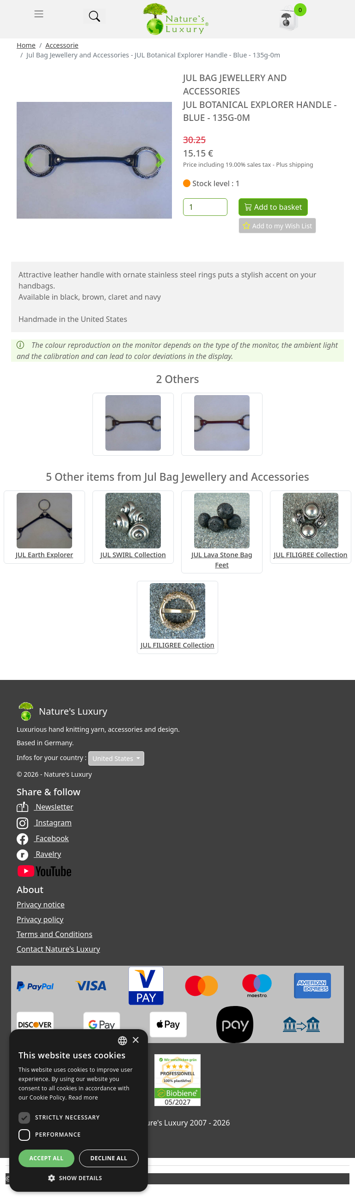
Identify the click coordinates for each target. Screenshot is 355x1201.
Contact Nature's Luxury (58, 949)
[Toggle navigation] (38, 13)
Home (26, 45)
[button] (28, 160)
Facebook (43, 838)
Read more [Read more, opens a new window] (83, 1097)
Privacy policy (40, 919)
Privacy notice (41, 904)
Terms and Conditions (54, 934)
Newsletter (45, 807)
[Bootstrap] (62, 711)
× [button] (135, 1040)
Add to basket (273, 207)
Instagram (44, 822)
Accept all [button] (47, 1158)
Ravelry (39, 854)
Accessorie (61, 45)
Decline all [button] (109, 1158)
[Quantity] (205, 207)
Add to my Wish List (277, 225)
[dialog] (78, 1110)
